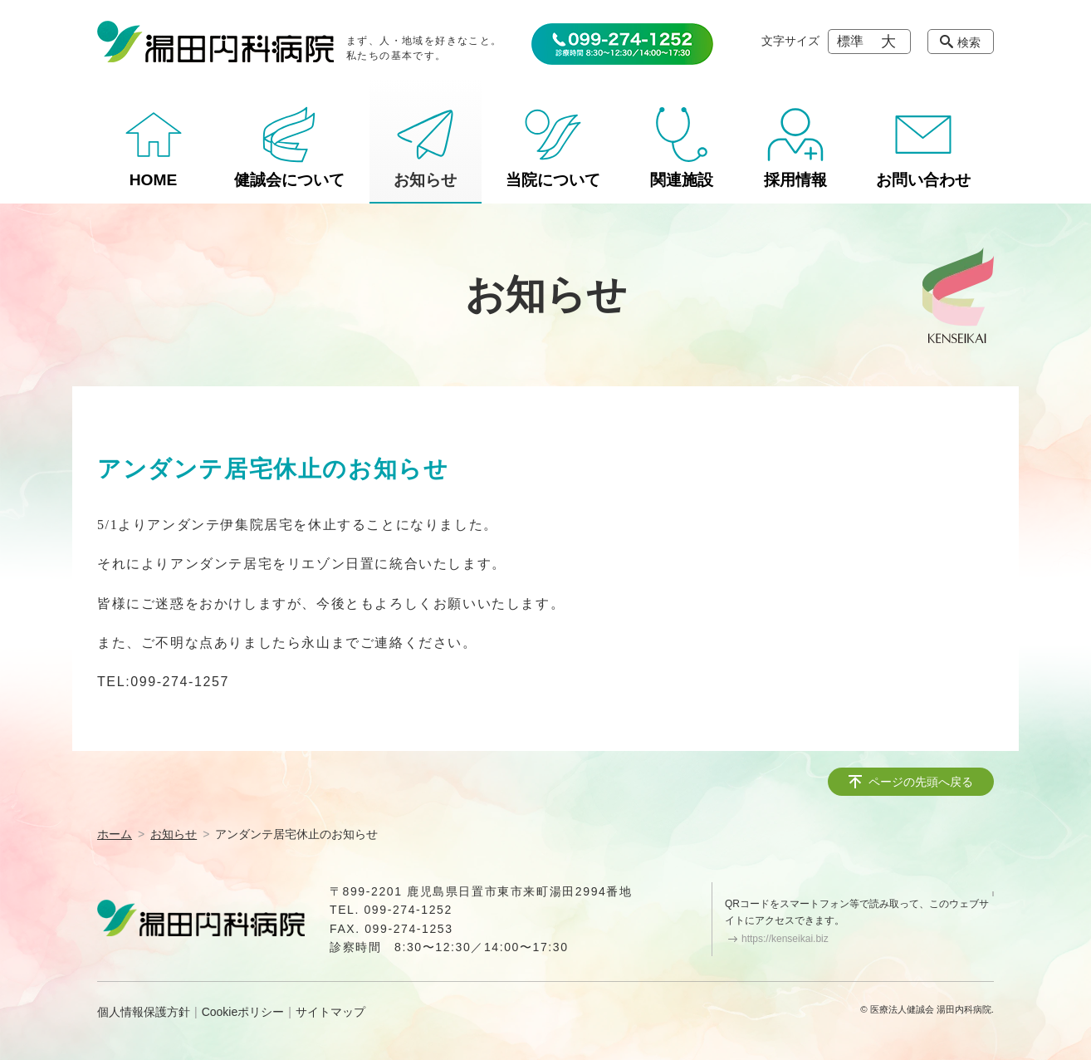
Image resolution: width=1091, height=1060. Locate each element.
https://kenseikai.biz (785, 939)
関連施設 (681, 180)
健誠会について (289, 180)
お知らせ (425, 180)
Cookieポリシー (243, 1011)
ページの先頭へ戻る (920, 781)
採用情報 (795, 180)
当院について (553, 180)
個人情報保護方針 (143, 1011)
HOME (154, 180)
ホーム (114, 834)
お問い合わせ (923, 180)
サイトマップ (330, 1011)
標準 (850, 41)
